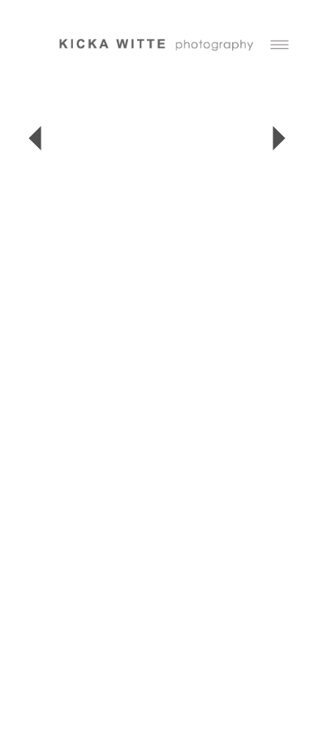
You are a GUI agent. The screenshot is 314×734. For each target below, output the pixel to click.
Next (279, 138)
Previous (35, 138)
